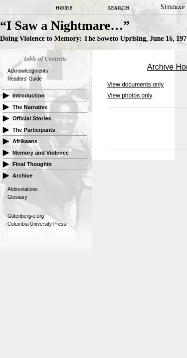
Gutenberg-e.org (25, 216)
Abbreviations (22, 189)
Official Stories (31, 118)
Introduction (28, 95)
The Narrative (29, 107)
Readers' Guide (24, 79)
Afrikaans (24, 141)
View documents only (135, 84)
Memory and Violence (40, 153)
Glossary (17, 197)
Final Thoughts (32, 164)
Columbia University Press (36, 224)
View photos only (130, 95)
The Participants (33, 130)
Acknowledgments (27, 71)
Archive (22, 176)
